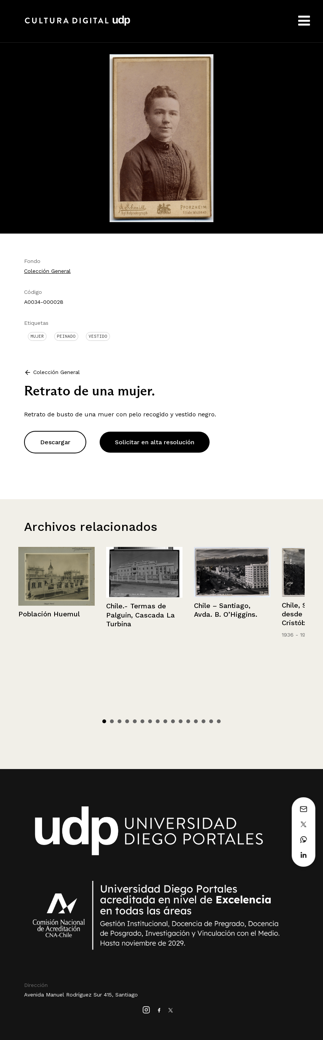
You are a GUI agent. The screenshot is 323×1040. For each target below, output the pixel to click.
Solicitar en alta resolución (154, 442)
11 (180, 721)
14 (203, 721)
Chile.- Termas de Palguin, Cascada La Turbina (140, 615)
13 (196, 721)
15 (211, 721)
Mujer (37, 336)
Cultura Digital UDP (77, 24)
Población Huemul (49, 614)
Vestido (98, 336)
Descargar (55, 442)
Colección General (47, 271)
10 (173, 721)
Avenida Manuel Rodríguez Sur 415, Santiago (81, 995)
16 (219, 721)
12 (188, 721)
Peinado (66, 336)
